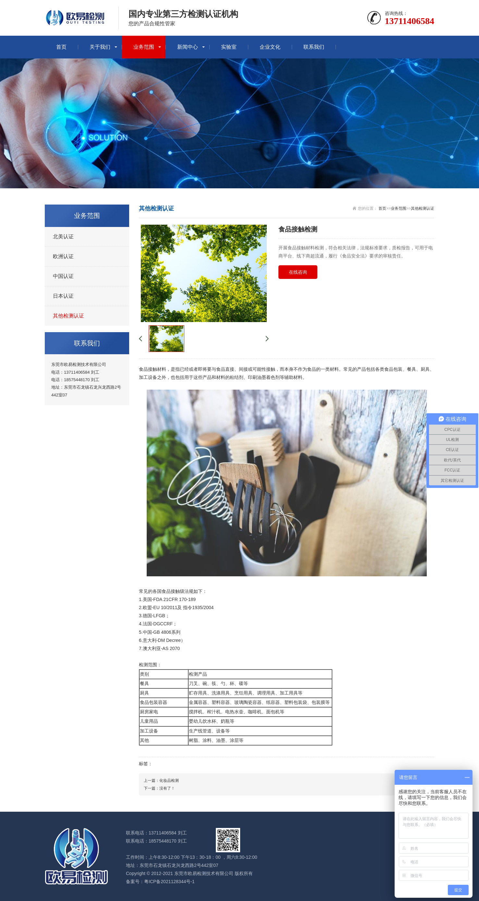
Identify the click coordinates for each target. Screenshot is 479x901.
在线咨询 (298, 272)
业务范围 (143, 47)
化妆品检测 (169, 780)
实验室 (229, 47)
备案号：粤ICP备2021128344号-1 (160, 881)
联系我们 (313, 47)
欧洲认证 (63, 256)
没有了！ (167, 788)
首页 (61, 47)
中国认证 (63, 276)
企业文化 (270, 47)
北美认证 (63, 236)
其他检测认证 (68, 316)
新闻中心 (187, 47)
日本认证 (63, 296)
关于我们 (100, 47)
